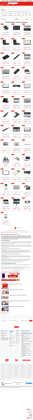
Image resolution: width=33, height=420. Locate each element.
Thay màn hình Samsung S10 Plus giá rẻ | (23, 371)
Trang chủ (2, 6)
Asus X (3, 13)
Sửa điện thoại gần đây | (29, 364)
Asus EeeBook (10, 11)
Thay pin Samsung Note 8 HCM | (16, 370)
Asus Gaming (18, 15)
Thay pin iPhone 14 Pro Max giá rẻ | (3, 378)
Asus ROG (18, 11)
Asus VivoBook (27, 11)
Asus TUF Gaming (4, 15)
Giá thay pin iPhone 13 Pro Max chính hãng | (10, 376)
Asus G (26, 15)
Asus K (3, 11)
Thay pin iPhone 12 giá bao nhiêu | (3, 373)
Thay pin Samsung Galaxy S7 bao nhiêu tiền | (23, 366)
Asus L (30, 15)
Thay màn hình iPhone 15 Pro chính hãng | (10, 368)
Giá (31, 19)
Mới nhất (21, 19)
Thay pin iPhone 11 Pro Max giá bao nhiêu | (3, 371)
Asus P (22, 11)
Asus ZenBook (11, 13)
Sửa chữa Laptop (6, 6)
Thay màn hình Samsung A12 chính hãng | (23, 374)
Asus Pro (19, 13)
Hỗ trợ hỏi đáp (3, 19)
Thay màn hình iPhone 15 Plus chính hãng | (10, 366)
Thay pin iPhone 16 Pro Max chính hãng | (3, 368)
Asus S (14, 15)
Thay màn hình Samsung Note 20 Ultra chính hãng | (22, 373)
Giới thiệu (10, 334)
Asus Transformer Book (24, 13)
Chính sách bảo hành (12, 337)
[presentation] (7, 323)
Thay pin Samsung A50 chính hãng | (23, 368)
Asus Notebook (10, 15)
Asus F (15, 11)
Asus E (15, 13)
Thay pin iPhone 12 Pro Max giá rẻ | (3, 375)
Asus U (30, 13)
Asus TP (6, 13)
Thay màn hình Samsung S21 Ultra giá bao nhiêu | (22, 369)
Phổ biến (26, 19)
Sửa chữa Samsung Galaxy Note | (29, 372)
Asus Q (23, 15)
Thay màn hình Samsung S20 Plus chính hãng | (23, 376)
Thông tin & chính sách (11, 331)
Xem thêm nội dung (16, 270)
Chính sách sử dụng (12, 341)
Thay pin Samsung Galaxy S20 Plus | (10, 372)
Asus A (6, 11)
